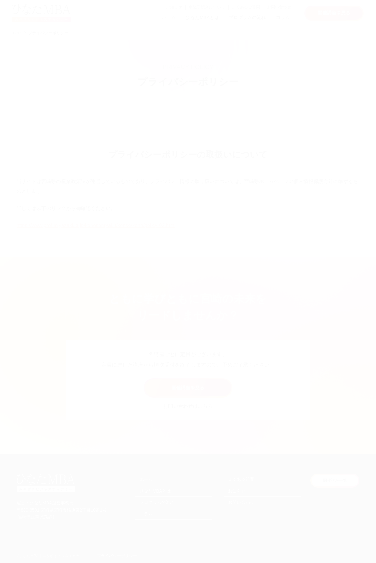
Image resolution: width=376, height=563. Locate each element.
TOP (16, 33)
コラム (283, 17)
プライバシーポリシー (48, 33)
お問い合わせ (279, 7)
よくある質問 (241, 479)
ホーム (169, 17)
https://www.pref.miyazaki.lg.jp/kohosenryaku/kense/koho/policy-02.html (96, 225)
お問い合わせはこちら (188, 406)
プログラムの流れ (247, 17)
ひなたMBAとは (202, 17)
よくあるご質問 (246, 7)
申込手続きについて (207, 7)
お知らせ (174, 7)
